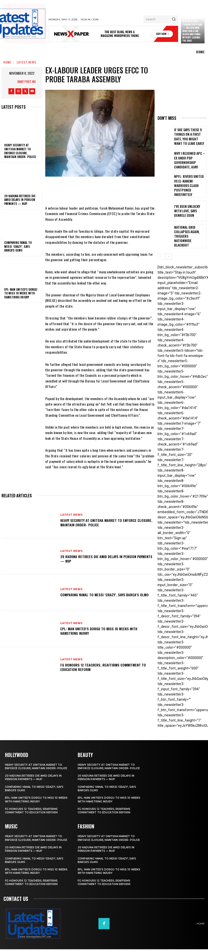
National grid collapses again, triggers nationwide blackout (189, 231)
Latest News (26, 62)
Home (7, 62)
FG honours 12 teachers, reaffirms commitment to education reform (103, 667)
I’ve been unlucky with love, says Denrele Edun (188, 207)
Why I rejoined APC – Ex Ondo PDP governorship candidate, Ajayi (189, 160)
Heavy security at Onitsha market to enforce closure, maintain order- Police (20, 151)
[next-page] (168, 251)
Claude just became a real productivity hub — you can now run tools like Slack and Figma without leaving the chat (192, 29)
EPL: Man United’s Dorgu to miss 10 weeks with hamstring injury (20, 293)
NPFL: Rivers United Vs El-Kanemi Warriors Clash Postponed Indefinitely (189, 184)
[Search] (173, 19)
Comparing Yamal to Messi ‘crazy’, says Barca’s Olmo (18, 246)
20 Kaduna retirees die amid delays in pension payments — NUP (19, 200)
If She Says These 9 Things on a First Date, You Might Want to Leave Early (189, 136)
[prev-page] (161, 251)
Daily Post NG (26, 81)
